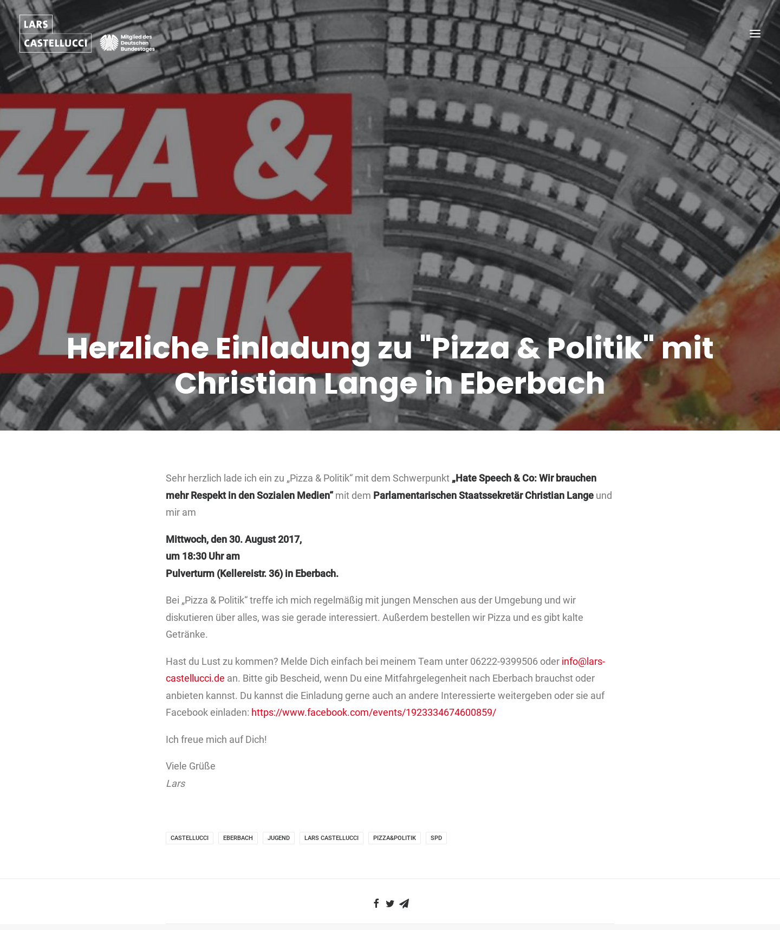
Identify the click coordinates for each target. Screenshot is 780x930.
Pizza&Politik (394, 765)
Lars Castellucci (331, 765)
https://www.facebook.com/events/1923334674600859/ (373, 639)
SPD (436, 765)
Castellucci (190, 765)
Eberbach (238, 765)
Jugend (279, 765)
